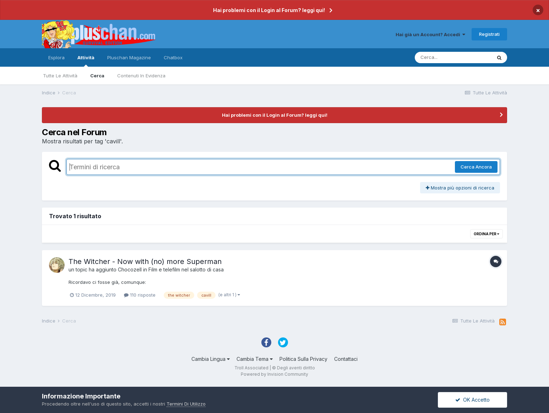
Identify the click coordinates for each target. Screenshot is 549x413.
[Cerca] (453, 57)
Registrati (489, 34)
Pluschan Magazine (129, 57)
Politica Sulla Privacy (303, 359)
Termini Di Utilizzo (186, 404)
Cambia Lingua (210, 359)
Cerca (97, 75)
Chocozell (130, 269)
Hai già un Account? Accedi (430, 34)
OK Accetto (472, 400)
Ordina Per (486, 234)
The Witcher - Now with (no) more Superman (145, 261)
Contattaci (346, 359)
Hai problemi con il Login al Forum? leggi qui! (269, 10)
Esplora (56, 57)
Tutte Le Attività (60, 75)
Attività (85, 61)
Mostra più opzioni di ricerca (460, 188)
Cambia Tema (255, 359)
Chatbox (173, 57)
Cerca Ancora (476, 167)
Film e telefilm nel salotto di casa (186, 269)
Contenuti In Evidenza (141, 75)
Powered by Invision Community (274, 374)
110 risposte (140, 295)
